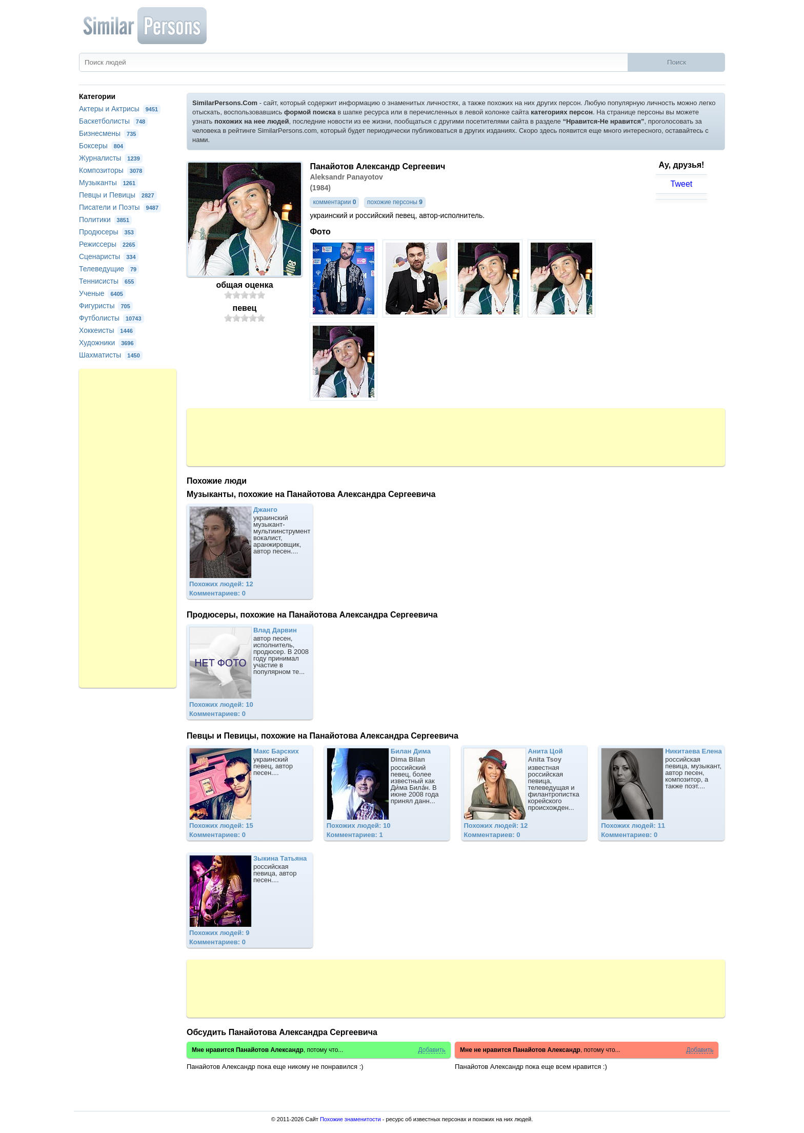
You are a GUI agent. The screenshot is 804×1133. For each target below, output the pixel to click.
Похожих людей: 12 (221, 584)
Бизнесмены (108, 133)
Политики (105, 219)
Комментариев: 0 (217, 593)
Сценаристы (108, 256)
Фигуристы (106, 306)
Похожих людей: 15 (221, 825)
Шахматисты (111, 355)
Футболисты (111, 318)
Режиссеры (108, 244)
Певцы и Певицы (118, 195)
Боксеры (102, 146)
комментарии (334, 202)
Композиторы (112, 170)
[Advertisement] (455, 436)
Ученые (102, 293)
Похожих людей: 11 (633, 825)
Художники (107, 343)
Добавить (431, 1050)
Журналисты (111, 158)
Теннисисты (107, 281)
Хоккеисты (107, 330)
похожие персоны (395, 202)
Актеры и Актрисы (119, 109)
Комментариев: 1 (355, 834)
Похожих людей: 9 (219, 932)
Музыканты (108, 182)
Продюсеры (107, 232)
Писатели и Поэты (120, 207)
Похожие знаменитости (350, 1119)
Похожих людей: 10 (221, 704)
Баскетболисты (113, 121)
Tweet (682, 184)
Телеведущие (109, 269)
